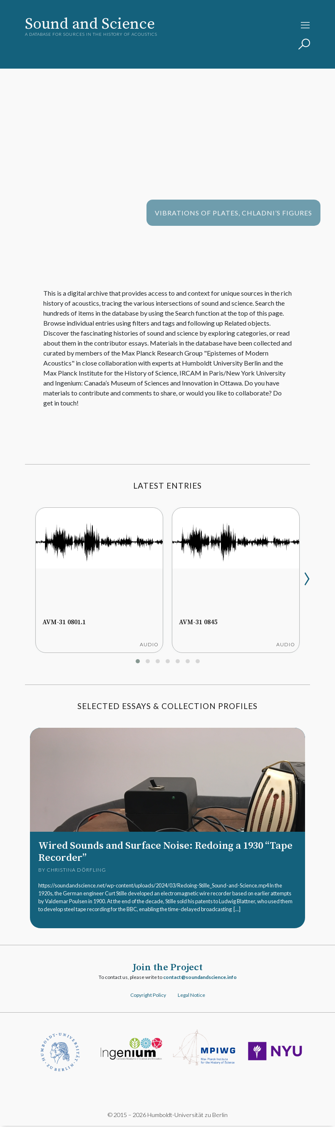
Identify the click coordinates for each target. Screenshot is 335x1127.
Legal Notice (191, 996)
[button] (138, 661)
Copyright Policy (148, 996)
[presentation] (307, 575)
